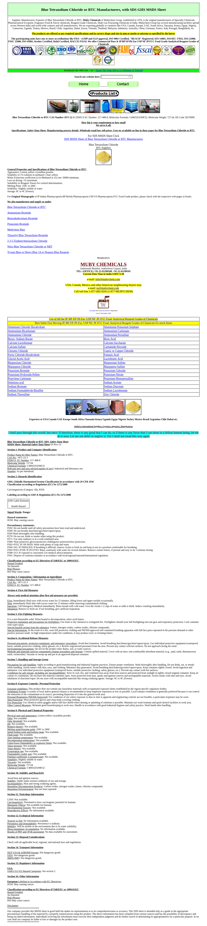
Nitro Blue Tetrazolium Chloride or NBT (29, 246)
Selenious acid (16, 382)
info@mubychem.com (107, 279)
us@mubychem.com (107, 288)
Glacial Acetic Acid (18, 358)
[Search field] (117, 77)
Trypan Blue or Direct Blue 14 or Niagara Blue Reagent (38, 252)
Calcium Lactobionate (20, 342)
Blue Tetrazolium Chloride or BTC (26, 207)
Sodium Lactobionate (115, 390)
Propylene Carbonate (19, 378)
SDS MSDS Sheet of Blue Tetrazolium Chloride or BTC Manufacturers (103, 139)
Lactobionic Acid (113, 358)
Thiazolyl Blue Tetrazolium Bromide (27, 235)
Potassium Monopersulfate (118, 378)
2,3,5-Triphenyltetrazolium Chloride (27, 240)
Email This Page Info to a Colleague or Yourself (119, 70)
